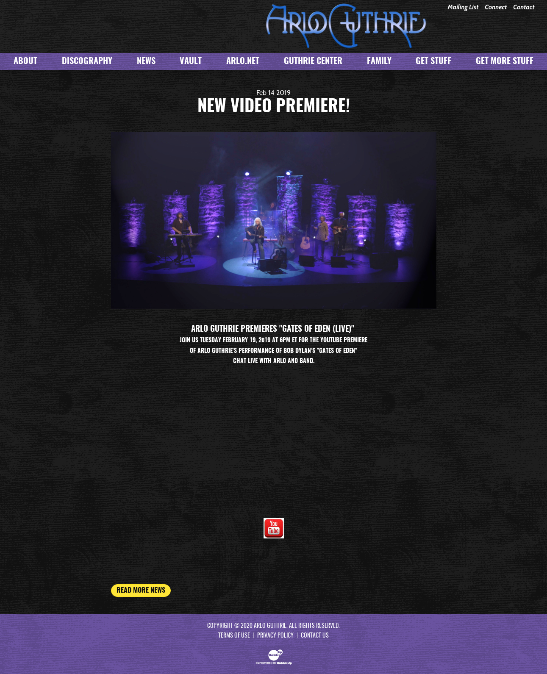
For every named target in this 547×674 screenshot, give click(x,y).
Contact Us (315, 636)
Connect (496, 7)
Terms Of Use (234, 636)
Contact (523, 7)
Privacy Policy (275, 636)
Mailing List (462, 7)
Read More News (141, 590)
